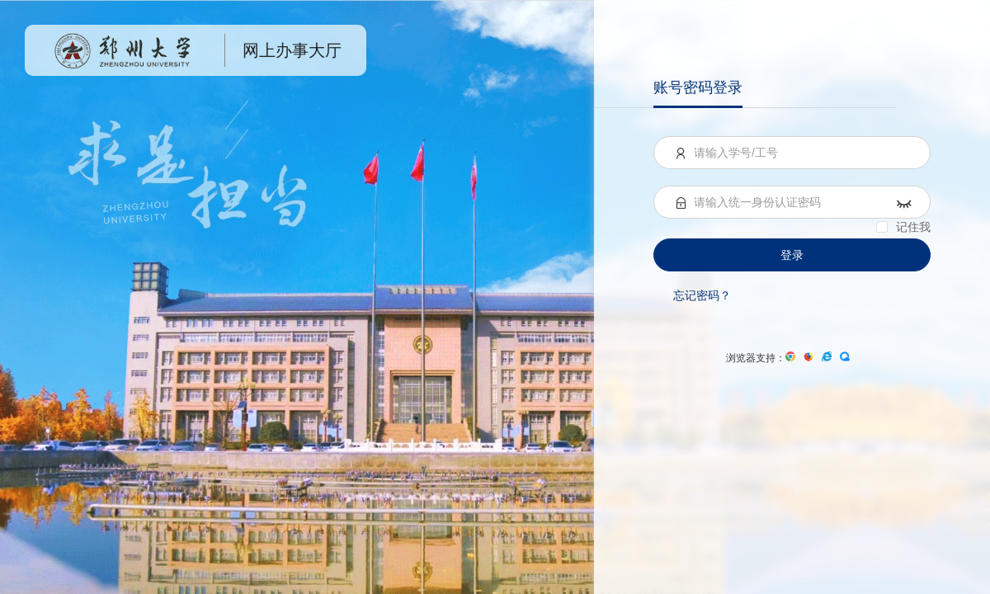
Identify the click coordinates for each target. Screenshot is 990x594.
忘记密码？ (702, 295)
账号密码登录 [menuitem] (697, 87)
